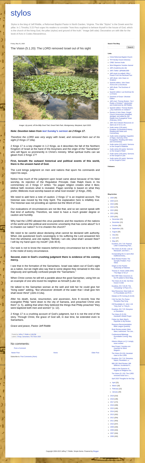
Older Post (95, 353)
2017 (112, 402)
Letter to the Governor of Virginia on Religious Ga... (122, 369)
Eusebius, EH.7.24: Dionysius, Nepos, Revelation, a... (122, 359)
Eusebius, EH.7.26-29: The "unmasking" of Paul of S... (122, 287)
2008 (112, 430)
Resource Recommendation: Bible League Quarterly (122, 325)
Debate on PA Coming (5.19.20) (123, 296)
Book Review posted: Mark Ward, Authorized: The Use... (123, 330)
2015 (112, 408)
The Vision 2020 (35, 336)
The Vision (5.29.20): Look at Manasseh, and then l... (122, 250)
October (115, 225)
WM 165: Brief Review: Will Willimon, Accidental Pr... (121, 364)
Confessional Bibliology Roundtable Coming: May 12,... (122, 336)
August (115, 232)
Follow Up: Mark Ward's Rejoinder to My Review (121, 320)
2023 (112, 207)
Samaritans (26, 336)
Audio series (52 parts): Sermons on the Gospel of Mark (121, 150)
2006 (112, 436)
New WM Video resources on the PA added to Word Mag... (123, 277)
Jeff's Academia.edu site (118, 68)
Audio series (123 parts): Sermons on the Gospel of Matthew (122, 145)
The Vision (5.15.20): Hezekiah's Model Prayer (121, 315)
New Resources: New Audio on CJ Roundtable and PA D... (123, 292)
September (116, 228)
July (113, 235)
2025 (112, 201)
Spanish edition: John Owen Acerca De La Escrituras (120, 83)
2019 (112, 396)
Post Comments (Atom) (28, 357)
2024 (112, 204)
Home (55, 353)
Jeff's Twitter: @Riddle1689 (119, 71)
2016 (112, 405)
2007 (112, 433)
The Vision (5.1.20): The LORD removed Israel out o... (123, 374)
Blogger (96, 451)
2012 (112, 418)
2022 (112, 210)
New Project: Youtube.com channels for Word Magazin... (121, 348)
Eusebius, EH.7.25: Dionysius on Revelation (122, 310)
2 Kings (19, 336)
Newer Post (15, 353)
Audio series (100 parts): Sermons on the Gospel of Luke (122, 155)
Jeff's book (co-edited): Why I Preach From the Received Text (121, 74)
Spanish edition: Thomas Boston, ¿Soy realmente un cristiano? (121, 109)
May (114, 241)
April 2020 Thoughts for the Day (123, 379)
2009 (112, 427)
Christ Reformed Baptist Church (121, 57)
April (114, 383)
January (115, 392)
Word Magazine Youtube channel (121, 65)
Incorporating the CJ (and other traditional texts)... (123, 255)
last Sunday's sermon (55, 131)
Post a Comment (20, 348)
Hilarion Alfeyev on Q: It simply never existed (122, 342)
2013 (112, 414)
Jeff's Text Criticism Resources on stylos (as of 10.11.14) (122, 124)
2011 (112, 421)
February (115, 389)
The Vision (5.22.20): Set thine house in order (122, 282)
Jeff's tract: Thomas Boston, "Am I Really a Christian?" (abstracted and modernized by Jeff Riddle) (122, 103)
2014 (112, 411)
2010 (112, 424)
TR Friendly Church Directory (120, 60)
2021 (112, 213)
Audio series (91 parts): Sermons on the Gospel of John (121, 159)
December (116, 219)
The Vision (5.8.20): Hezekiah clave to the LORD (122, 354)
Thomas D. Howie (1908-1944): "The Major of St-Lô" (123, 272)
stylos (21, 12)
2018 (112, 399)
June (114, 238)
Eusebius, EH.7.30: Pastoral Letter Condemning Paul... (122, 245)
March (114, 386)
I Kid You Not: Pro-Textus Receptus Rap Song (120, 300)
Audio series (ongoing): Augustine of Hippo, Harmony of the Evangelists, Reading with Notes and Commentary (122, 139)
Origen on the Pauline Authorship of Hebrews (121, 267)
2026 (112, 198)
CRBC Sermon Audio (117, 62)
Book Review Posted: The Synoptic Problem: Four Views (121, 261)
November (116, 222)
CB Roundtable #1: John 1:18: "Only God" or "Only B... (122, 305)
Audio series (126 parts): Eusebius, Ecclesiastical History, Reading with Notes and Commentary (121, 130)
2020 (112, 216)
